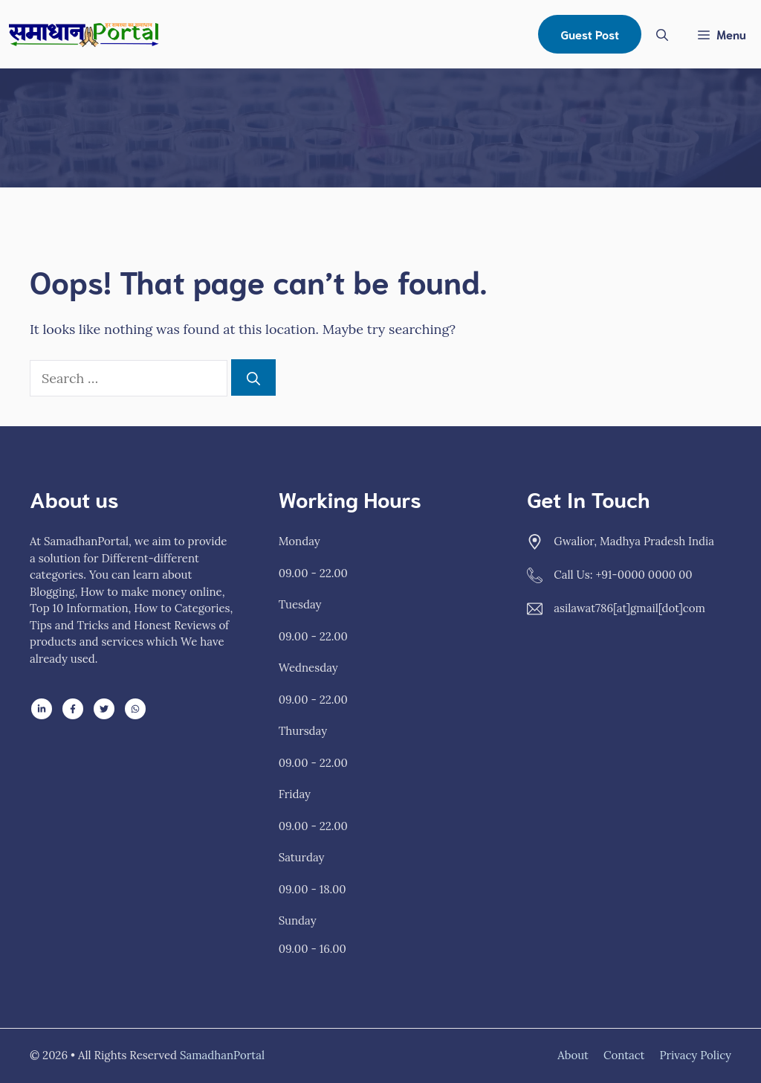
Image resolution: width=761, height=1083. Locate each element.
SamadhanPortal (222, 1055)
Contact (624, 1055)
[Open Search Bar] (662, 34)
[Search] (253, 377)
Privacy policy (695, 1055)
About (573, 1055)
